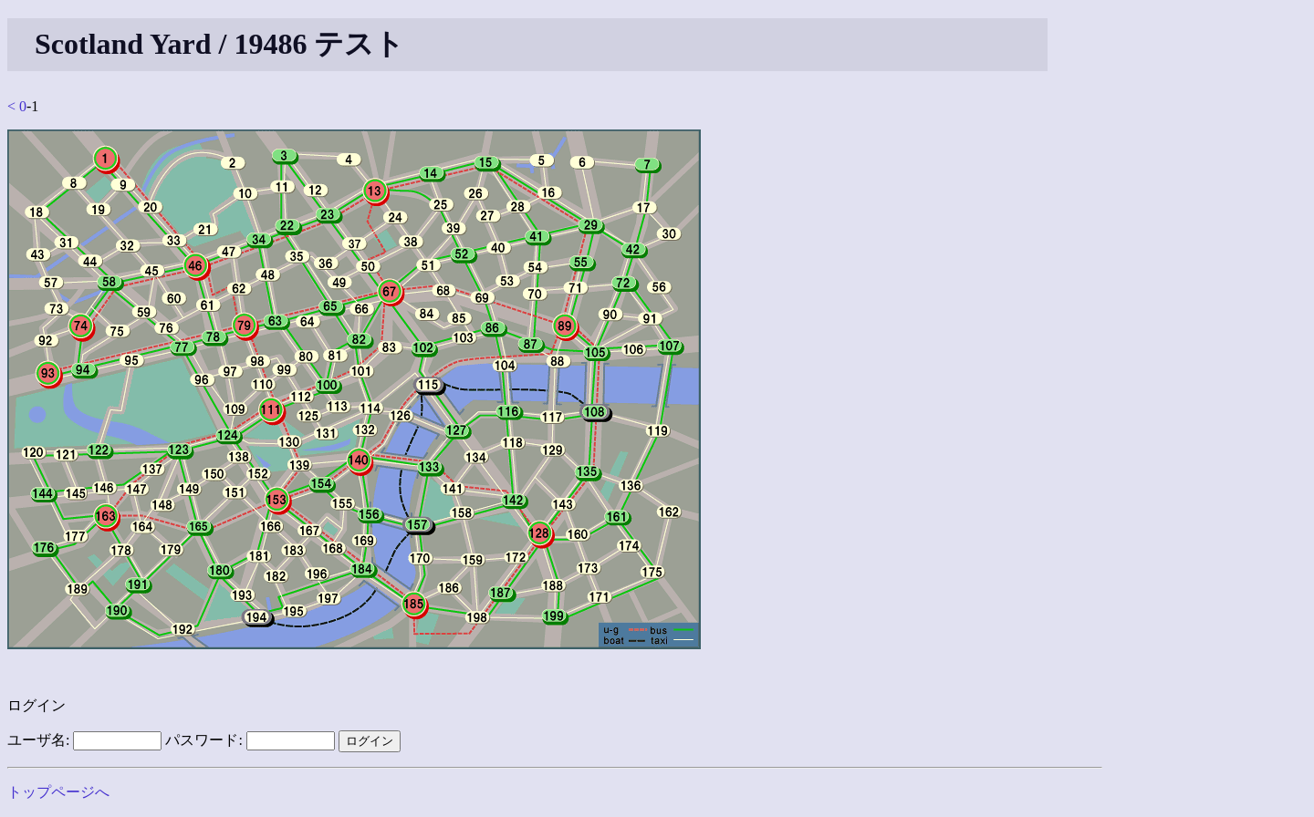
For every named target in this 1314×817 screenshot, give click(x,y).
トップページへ (58, 792)
